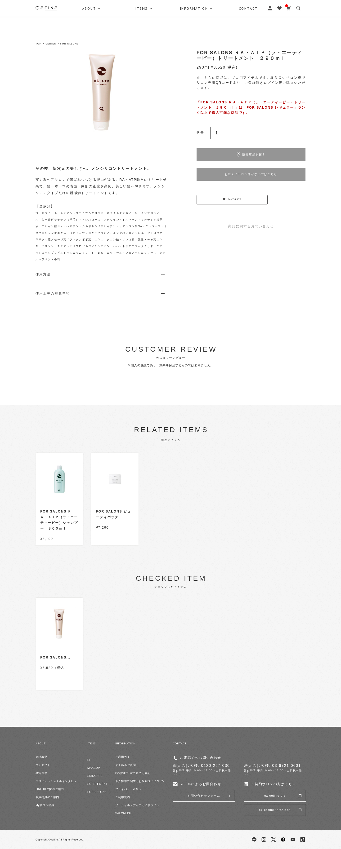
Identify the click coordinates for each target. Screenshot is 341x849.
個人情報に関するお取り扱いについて (140, 781)
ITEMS (142, 32)
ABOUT (89, 32)
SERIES (50, 43)
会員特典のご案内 (47, 797)
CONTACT (250, 32)
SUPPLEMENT (97, 784)
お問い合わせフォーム (204, 795)
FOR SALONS (69, 43)
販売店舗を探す (251, 155)
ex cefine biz (275, 795)
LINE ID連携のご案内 (50, 789)
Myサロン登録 (45, 805)
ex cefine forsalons (275, 810)
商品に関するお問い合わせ (251, 229)
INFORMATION (195, 32)
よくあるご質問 (125, 765)
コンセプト (43, 765)
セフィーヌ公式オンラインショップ (170, 14)
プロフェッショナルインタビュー (58, 781)
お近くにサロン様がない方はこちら (251, 177)
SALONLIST (123, 813)
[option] (102, 92)
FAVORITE (232, 202)
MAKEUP (93, 767)
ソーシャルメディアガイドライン (137, 805)
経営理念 (41, 773)
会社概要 (41, 757)
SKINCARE (95, 776)
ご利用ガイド (124, 757)
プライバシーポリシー (130, 789)
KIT (89, 759)
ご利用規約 (122, 797)
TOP (38, 43)
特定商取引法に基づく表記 (133, 773)
